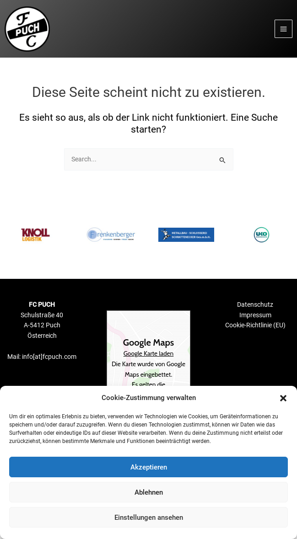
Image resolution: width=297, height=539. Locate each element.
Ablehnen (149, 492)
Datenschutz (255, 304)
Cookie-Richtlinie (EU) (255, 325)
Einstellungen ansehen (148, 517)
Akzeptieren (148, 467)
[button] (283, 398)
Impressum (255, 315)
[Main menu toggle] (284, 29)
